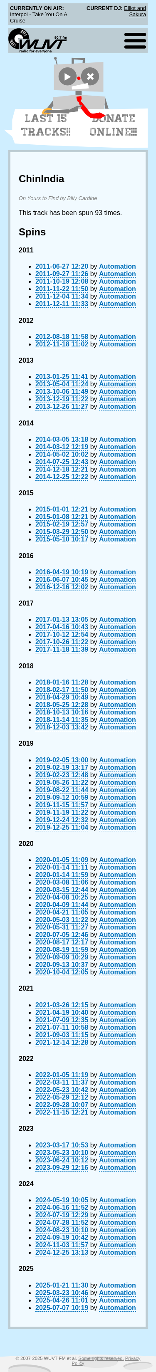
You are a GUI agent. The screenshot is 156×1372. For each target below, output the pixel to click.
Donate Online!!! (113, 125)
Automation (117, 266)
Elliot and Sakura (135, 11)
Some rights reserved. (101, 1358)
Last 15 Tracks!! (46, 125)
